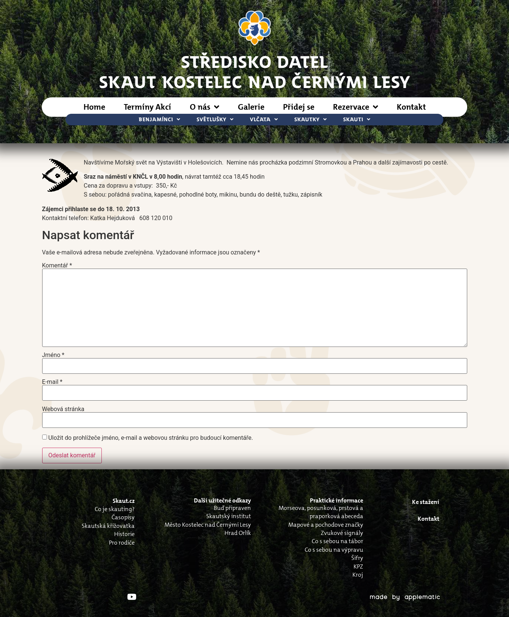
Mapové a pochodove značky (325, 525)
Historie (124, 534)
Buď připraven (232, 508)
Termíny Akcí (147, 106)
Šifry (357, 558)
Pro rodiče (122, 542)
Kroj (357, 575)
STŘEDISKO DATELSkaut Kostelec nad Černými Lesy (255, 71)
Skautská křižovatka (108, 526)
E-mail (52, 382)
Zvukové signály (342, 533)
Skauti (356, 119)
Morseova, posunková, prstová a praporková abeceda (321, 512)
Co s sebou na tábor (337, 541)
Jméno (53, 355)
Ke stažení (425, 502)
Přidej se (298, 106)
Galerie (251, 106)
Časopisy (123, 517)
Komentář (57, 266)
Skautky (310, 119)
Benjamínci (159, 119)
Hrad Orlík (237, 533)
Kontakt (411, 106)
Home (94, 106)
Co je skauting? (115, 509)
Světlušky (215, 119)
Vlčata (264, 119)
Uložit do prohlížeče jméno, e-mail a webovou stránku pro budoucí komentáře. (150, 438)
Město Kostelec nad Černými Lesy (207, 525)
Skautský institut (228, 516)
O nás (204, 107)
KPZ (358, 566)
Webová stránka (63, 409)
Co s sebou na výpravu (334, 550)
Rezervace (355, 107)
